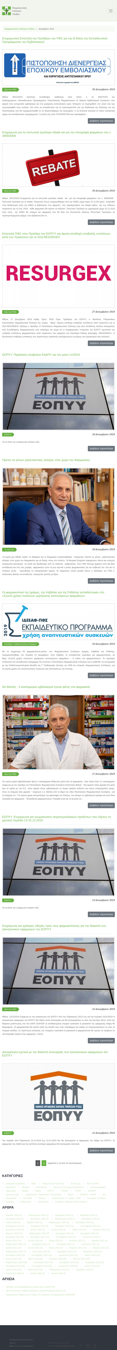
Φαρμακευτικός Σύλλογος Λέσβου (19, 29)
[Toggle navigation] (111, 11)
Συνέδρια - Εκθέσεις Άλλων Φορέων (20, 644)
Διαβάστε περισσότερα (101, 121)
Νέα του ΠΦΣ (10, 89)
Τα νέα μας (9, 549)
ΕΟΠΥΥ (7, 434)
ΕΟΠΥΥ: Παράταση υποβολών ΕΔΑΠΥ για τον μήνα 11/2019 (41, 354)
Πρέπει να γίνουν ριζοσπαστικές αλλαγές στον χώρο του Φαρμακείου (46, 460)
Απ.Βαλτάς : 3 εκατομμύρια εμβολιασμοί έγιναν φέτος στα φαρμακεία (46, 686)
